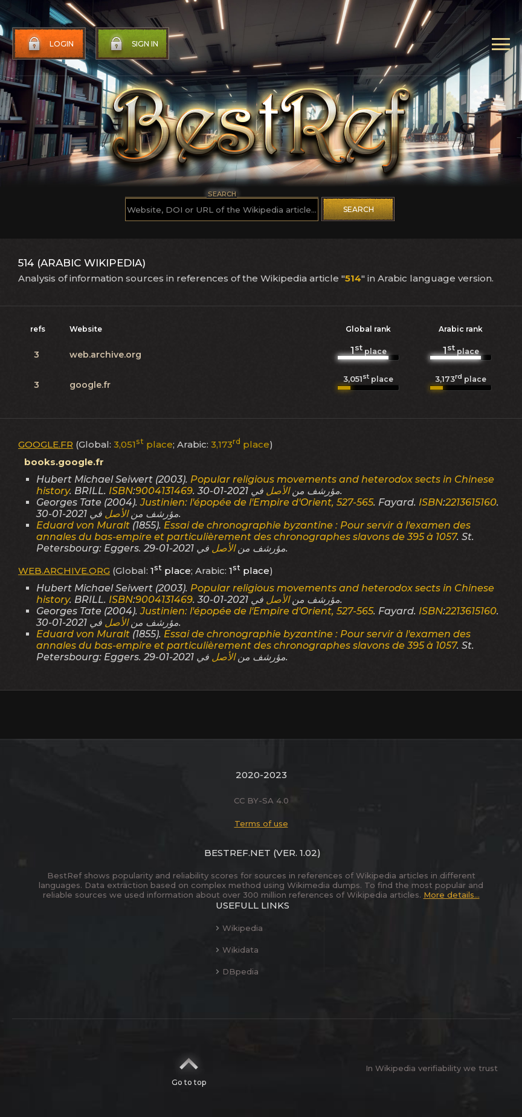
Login (49, 44)
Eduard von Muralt (83, 525)
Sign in (133, 44)
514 (353, 278)
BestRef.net (237, 852)
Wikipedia (239, 928)
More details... (452, 895)
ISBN (121, 491)
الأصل (277, 491)
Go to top (189, 1068)
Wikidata (237, 949)
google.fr (90, 384)
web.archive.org (105, 354)
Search (358, 209)
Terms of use (261, 823)
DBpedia (237, 971)
